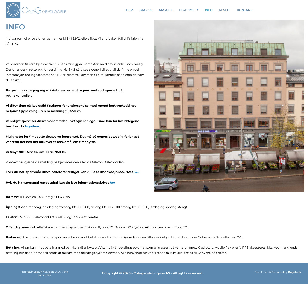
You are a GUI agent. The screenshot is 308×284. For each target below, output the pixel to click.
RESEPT (225, 10)
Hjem (129, 10)
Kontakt (244, 10)
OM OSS (146, 10)
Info (209, 10)
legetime (32, 126)
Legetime (188, 10)
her (136, 172)
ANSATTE (166, 10)
